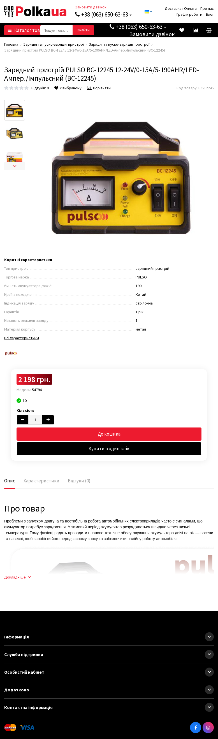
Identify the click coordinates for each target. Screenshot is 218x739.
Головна (11, 44)
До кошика (109, 434)
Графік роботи (189, 14)
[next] (14, 166)
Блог (210, 14)
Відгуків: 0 (40, 87)
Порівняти (99, 87)
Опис (9, 481)
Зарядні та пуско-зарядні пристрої (53, 44)
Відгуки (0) (79, 481)
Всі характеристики (21, 337)
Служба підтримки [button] (109, 654)
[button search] (83, 30)
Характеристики (41, 481)
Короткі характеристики (28, 259)
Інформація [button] (109, 636)
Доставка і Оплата (181, 8)
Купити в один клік (109, 448)
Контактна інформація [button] (109, 707)
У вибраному (68, 87)
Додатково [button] (109, 689)
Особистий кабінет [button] (109, 672)
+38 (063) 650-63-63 (103, 14)
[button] (209, 636)
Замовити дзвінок (90, 7)
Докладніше (17, 577)
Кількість (25, 410)
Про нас (207, 8)
